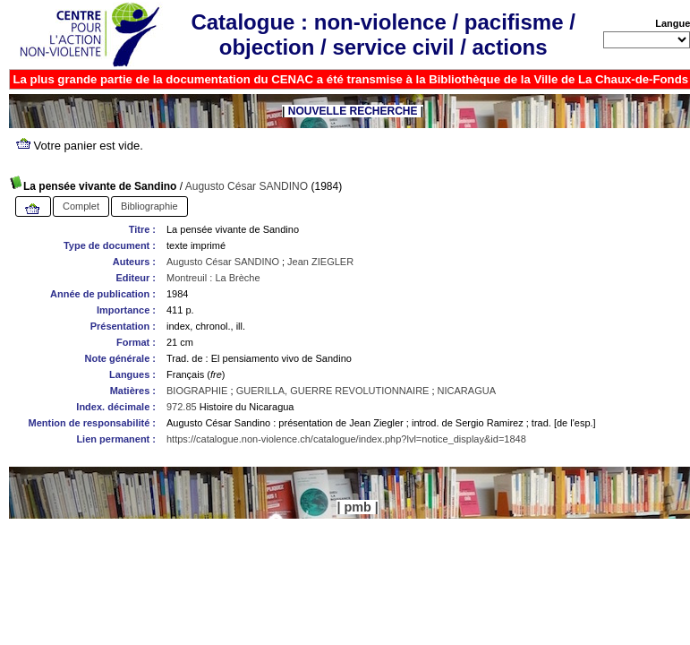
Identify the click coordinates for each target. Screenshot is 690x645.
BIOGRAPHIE (196, 390)
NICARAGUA (467, 390)
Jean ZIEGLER (320, 261)
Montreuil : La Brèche (213, 277)
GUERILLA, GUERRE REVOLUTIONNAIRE (333, 390)
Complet (81, 206)
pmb (357, 507)
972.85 (181, 406)
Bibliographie (149, 206)
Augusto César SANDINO (246, 186)
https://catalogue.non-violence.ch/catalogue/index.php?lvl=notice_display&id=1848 (346, 439)
